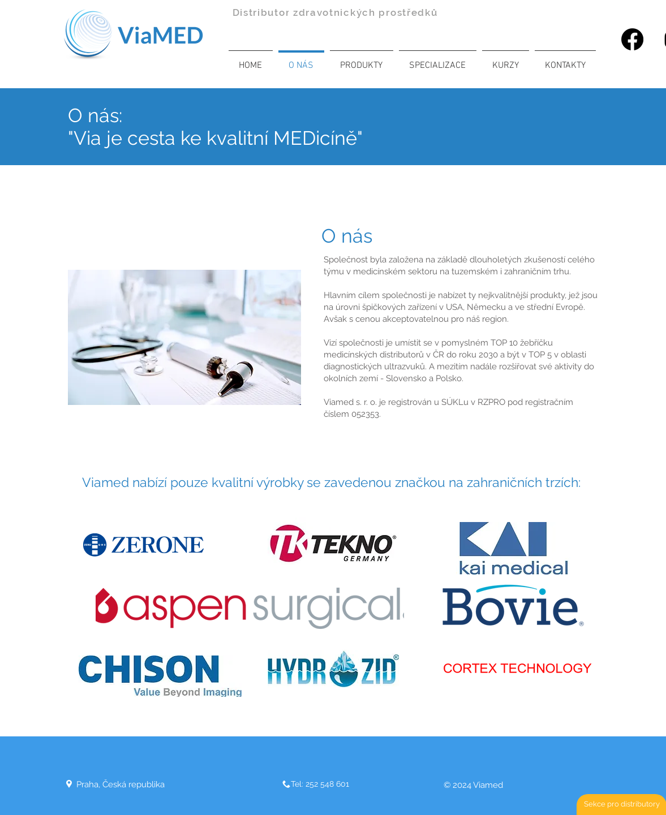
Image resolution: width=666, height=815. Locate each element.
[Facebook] (632, 39)
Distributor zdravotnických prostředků (335, 12)
